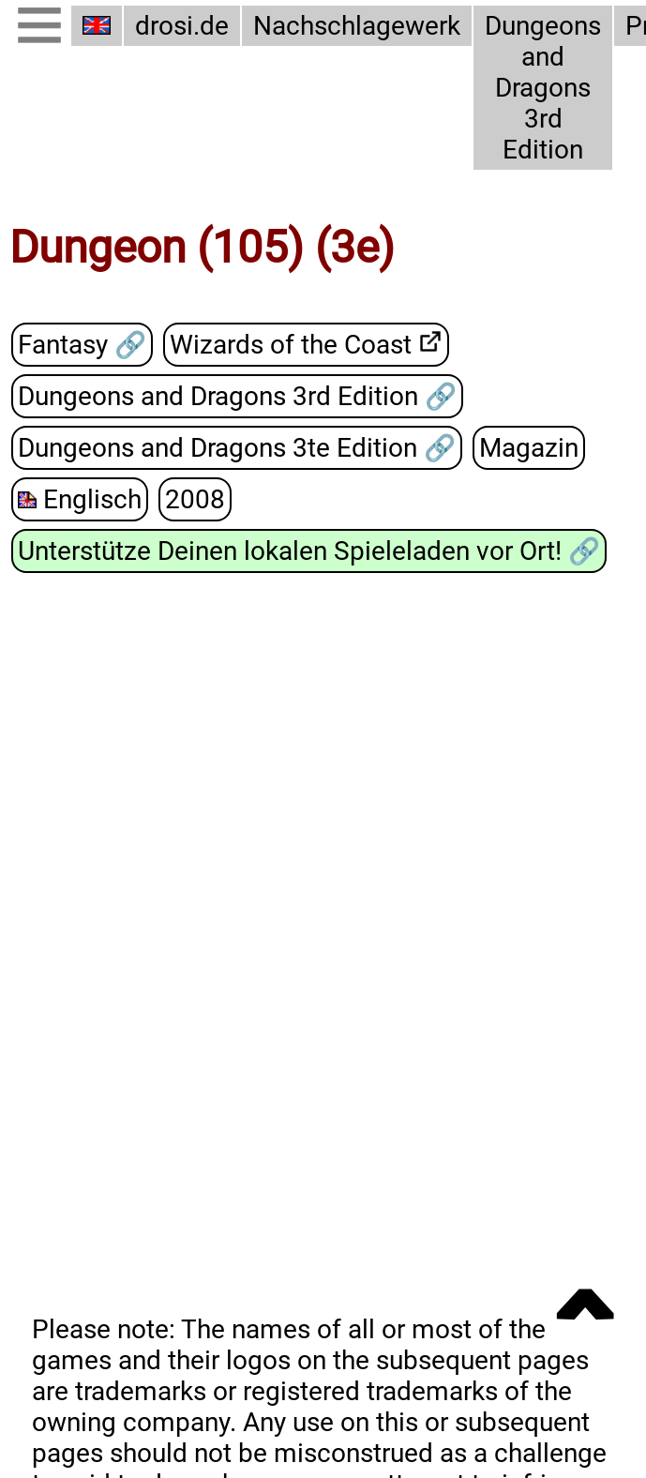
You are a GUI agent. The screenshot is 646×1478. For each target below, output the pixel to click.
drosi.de (182, 25)
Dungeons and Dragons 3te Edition (221, 447)
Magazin (528, 448)
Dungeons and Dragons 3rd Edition (536, 87)
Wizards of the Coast (291, 344)
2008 (190, 499)
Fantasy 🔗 (82, 345)
